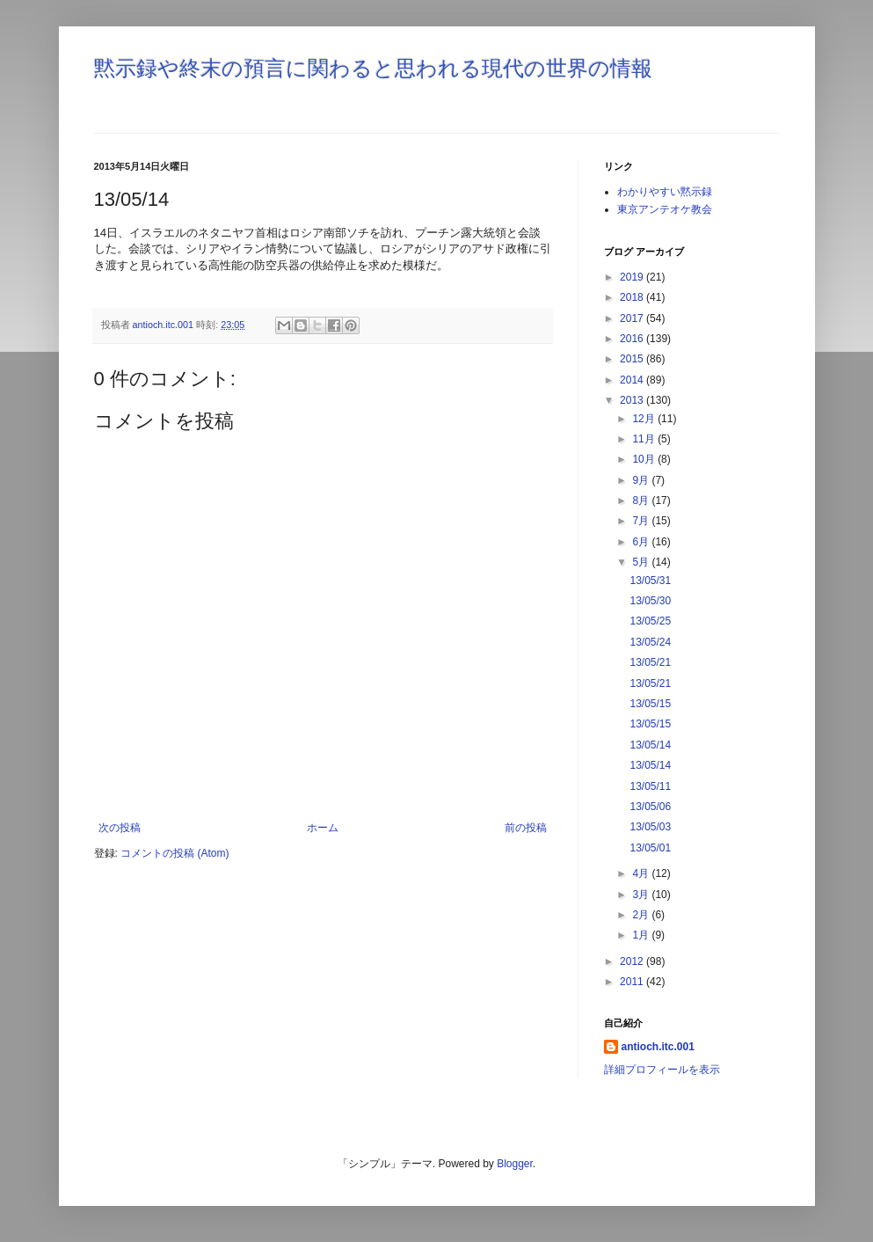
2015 (633, 359)
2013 (633, 400)
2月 (641, 915)
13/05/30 (650, 601)
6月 (641, 542)
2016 (633, 338)
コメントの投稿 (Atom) (174, 853)
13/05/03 (650, 827)
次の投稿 (119, 828)
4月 (641, 873)
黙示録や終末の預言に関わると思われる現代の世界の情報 (373, 68)
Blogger (515, 1164)
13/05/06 (650, 806)
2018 (633, 297)
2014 (633, 380)
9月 (641, 480)
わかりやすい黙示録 (664, 192)
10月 (645, 459)
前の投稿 (526, 828)
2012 (633, 961)
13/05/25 (650, 621)
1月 (641, 935)
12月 (645, 419)
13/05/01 (650, 848)
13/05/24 (650, 642)
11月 (645, 439)
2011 (633, 981)
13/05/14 (650, 745)
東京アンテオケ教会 (664, 209)
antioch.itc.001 (658, 1047)
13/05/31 (650, 580)
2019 (633, 277)
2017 (633, 318)
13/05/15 (650, 704)
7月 (641, 521)
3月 (641, 894)
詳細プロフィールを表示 (662, 1069)
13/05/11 (650, 786)
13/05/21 (650, 662)
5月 (641, 562)
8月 (641, 500)
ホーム (322, 828)
